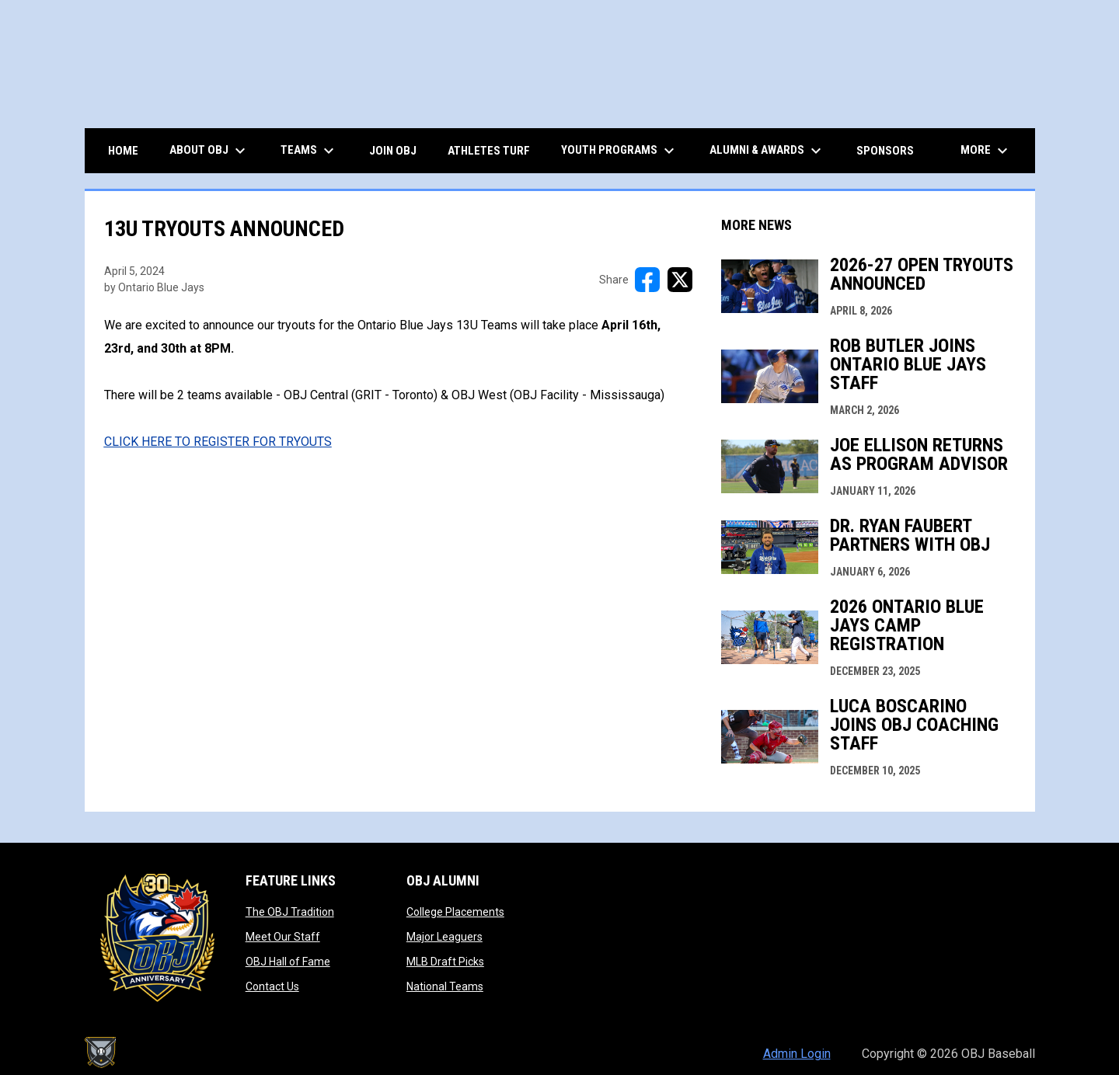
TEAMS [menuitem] (309, 150)
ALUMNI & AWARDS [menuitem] (767, 150)
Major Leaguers (444, 937)
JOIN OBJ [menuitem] (393, 151)
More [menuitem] (986, 150)
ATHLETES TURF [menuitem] (489, 151)
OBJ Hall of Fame (288, 961)
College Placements (455, 912)
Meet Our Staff (283, 937)
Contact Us (272, 986)
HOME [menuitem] (123, 151)
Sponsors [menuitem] (885, 151)
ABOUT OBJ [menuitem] (209, 150)
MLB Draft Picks (445, 961)
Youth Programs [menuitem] (619, 150)
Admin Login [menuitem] (797, 1053)
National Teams (444, 986)
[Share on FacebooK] (647, 279)
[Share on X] (680, 279)
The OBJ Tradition (290, 912)
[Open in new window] (218, 441)
